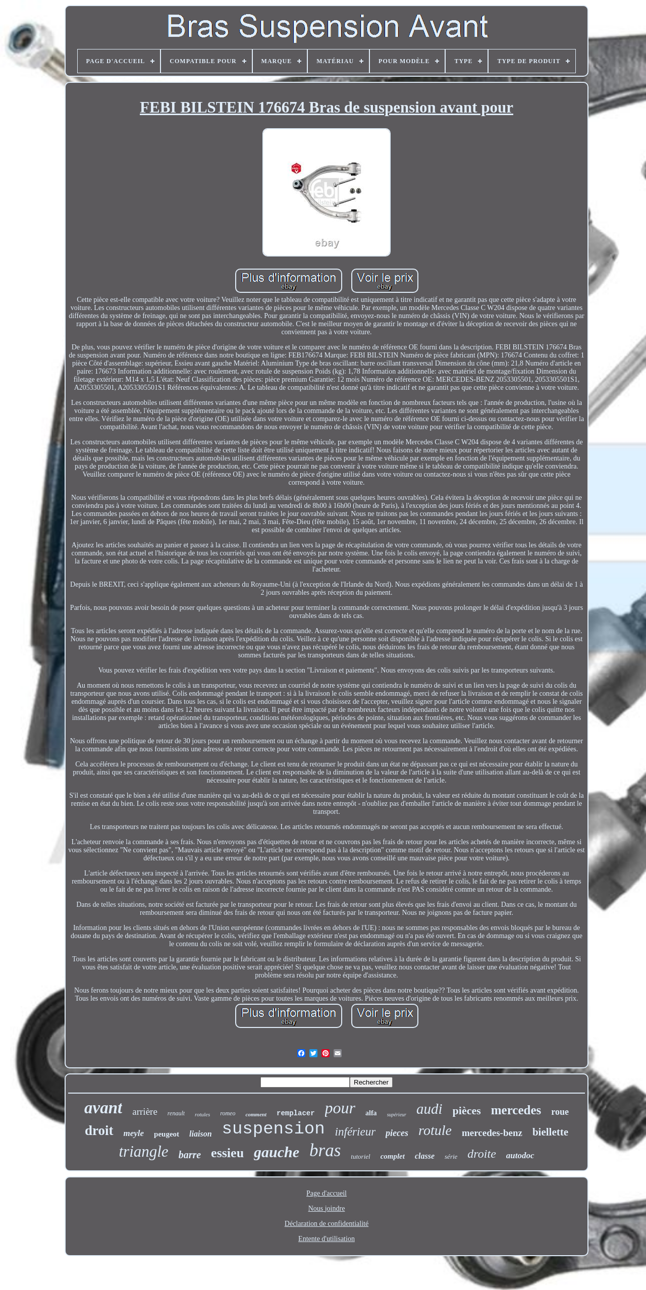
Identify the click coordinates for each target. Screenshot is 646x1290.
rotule (435, 1130)
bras (325, 1150)
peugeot (166, 1134)
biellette (550, 1132)
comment (255, 1114)
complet (393, 1156)
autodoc (520, 1155)
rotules (202, 1114)
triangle (143, 1151)
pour (340, 1108)
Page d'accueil (326, 1193)
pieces (397, 1133)
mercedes (516, 1110)
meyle (134, 1133)
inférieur (355, 1131)
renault (176, 1113)
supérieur (396, 1114)
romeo (227, 1113)
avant (103, 1108)
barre (190, 1154)
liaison (200, 1133)
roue (560, 1112)
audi (429, 1109)
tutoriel (360, 1156)
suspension (273, 1129)
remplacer (296, 1113)
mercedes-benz (492, 1132)
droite (481, 1153)
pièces (467, 1110)
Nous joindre (326, 1208)
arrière (144, 1111)
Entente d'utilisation (326, 1239)
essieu (227, 1153)
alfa (371, 1113)
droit (99, 1130)
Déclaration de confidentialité (326, 1223)
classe (425, 1156)
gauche (276, 1152)
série (451, 1156)
